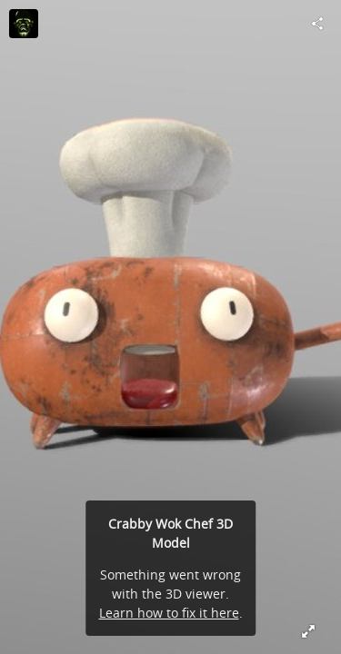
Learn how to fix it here (169, 612)
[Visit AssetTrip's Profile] (23, 23)
